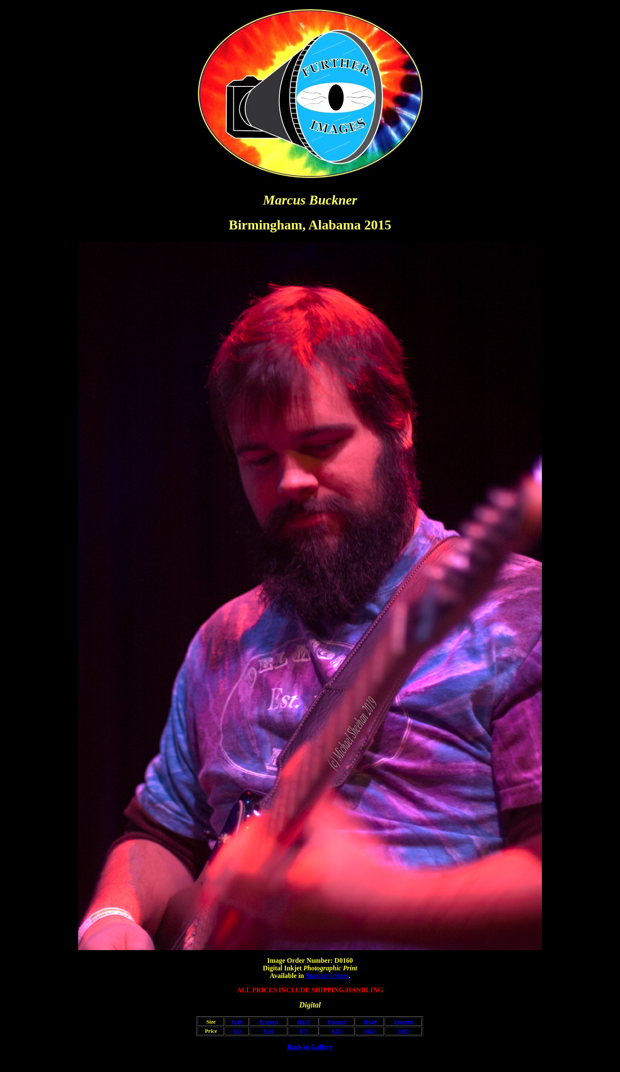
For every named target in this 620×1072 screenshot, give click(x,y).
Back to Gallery (310, 1046)
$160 (268, 1031)
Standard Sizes (327, 975)
